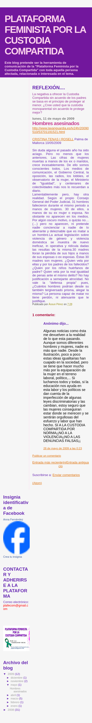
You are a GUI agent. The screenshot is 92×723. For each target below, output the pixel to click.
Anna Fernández (13, 519)
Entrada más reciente (47, 462)
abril (14, 695)
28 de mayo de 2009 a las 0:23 (62, 448)
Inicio (62, 464)
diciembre (17, 677)
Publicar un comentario (46, 455)
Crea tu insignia (12, 556)
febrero (15, 702)
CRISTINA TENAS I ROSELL (53, 139)
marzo (15, 698)
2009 (11, 673)
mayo (14, 684)
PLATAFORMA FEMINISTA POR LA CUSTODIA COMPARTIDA (45, 34)
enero (15, 705)
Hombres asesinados (18, 690)
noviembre (17, 681)
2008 (11, 709)
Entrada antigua (77, 462)
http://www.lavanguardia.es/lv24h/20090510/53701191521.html (60, 130)
